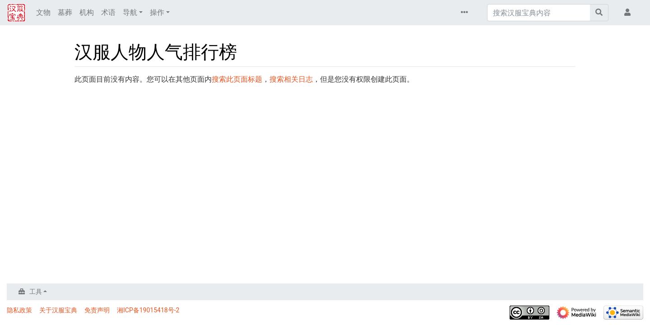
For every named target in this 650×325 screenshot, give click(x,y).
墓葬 (65, 12)
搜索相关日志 (291, 79)
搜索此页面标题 (237, 79)
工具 (35, 291)
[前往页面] (599, 12)
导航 (130, 12)
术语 (108, 12)
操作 (157, 12)
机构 (86, 12)
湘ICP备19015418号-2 (148, 310)
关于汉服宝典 (58, 310)
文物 (43, 12)
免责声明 (97, 310)
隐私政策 (19, 310)
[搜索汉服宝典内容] (538, 12)
